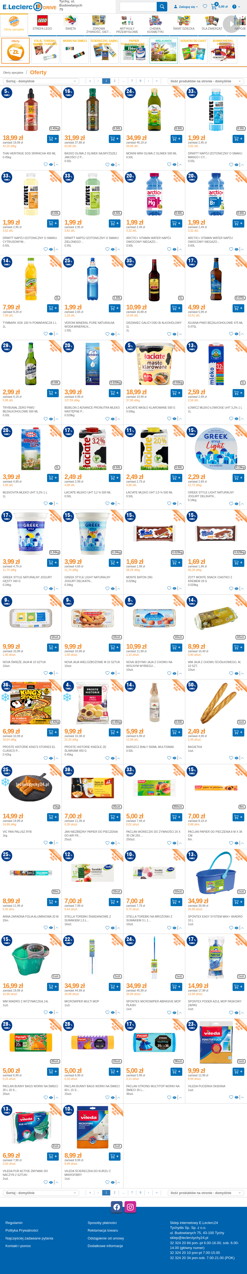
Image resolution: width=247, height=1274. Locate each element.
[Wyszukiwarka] (138, 6)
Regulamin (14, 1223)
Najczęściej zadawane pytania (29, 1238)
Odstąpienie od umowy (106, 1238)
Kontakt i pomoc (18, 1246)
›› (157, 80)
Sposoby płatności (102, 1223)
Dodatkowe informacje (105, 1246)
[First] (90, 81)
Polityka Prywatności (21, 1230)
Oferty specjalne (13, 72)
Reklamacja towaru (103, 1230)
